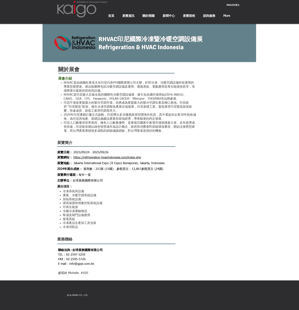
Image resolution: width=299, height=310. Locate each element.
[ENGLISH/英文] (233, 5)
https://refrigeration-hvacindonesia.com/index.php (107, 157)
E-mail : (63, 264)
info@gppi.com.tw (81, 264)
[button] (128, 16)
